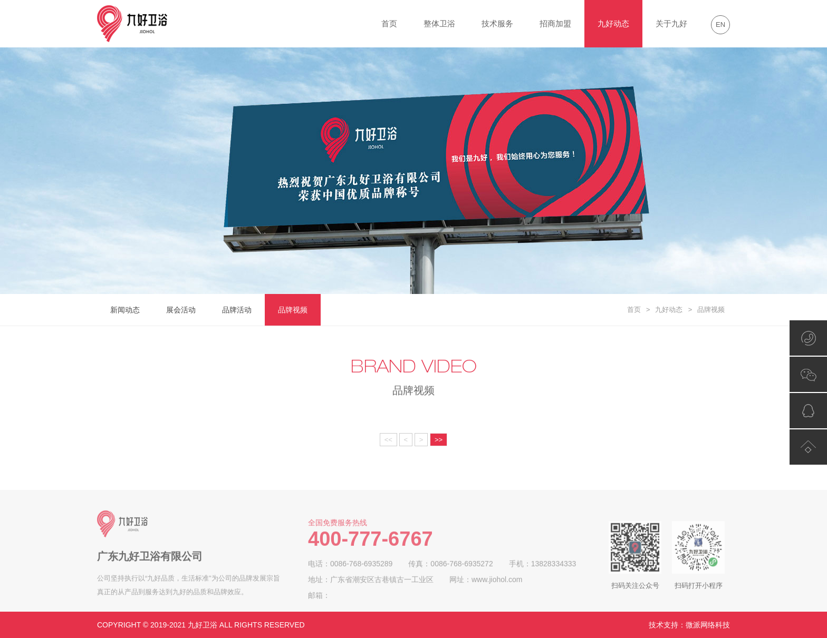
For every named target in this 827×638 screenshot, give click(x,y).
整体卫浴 (439, 23)
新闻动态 (125, 310)
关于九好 (671, 23)
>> (439, 440)
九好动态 (613, 23)
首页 (389, 23)
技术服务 (497, 23)
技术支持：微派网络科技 (689, 625)
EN (720, 24)
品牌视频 (293, 310)
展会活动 (181, 310)
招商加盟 (555, 23)
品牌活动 (237, 310)
